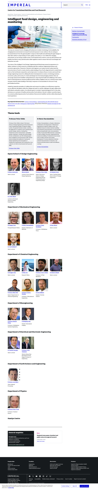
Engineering (31, 464)
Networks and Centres (55, 465)
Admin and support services (56, 464)
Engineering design (31, 103)
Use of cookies (68, 479)
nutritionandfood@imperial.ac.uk (16, 444)
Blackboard (10, 464)
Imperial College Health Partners (78, 467)
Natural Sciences (33, 467)
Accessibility (38, 479)
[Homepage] (34, 5)
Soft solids (17, 103)
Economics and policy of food (79, 39)
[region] (49, 486)
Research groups (17, 14)
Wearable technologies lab (52, 103)
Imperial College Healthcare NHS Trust (80, 468)
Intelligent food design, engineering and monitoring (18, 15)
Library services (11, 468)
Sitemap (31, 479)
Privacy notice (60, 479)
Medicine (31, 465)
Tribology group (23, 103)
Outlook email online (12, 469)
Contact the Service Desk (14, 465)
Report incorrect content (80, 479)
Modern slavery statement (48, 479)
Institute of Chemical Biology (31, 101)
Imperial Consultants (76, 469)
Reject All (75, 486)
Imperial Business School (34, 468)
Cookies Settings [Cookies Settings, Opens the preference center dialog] (65, 486)
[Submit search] (82, 5)
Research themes (46, 14)
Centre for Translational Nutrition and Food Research (27, 10)
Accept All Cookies (84, 486)
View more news (40, 441)
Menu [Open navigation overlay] (88, 5)
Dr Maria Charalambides (42, 146)
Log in (30, 480)
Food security (75, 37)
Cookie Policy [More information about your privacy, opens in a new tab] (11, 487)
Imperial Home (10, 14)
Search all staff (53, 468)
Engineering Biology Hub (43, 101)
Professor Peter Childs (14, 148)
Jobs (9, 467)
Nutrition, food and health (78, 31)
